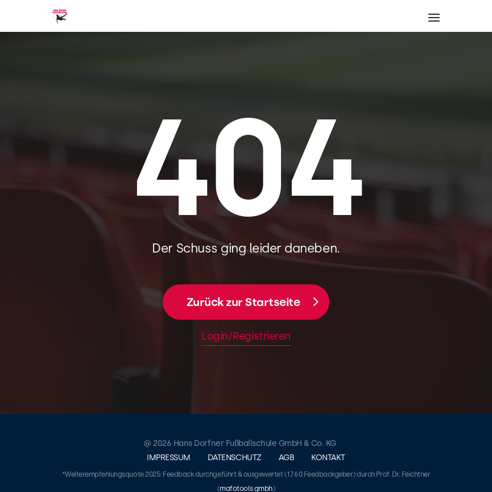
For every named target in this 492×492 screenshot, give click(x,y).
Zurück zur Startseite (243, 302)
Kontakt (328, 457)
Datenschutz (235, 457)
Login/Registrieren (245, 336)
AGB (287, 457)
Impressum (169, 457)
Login (480, 94)
